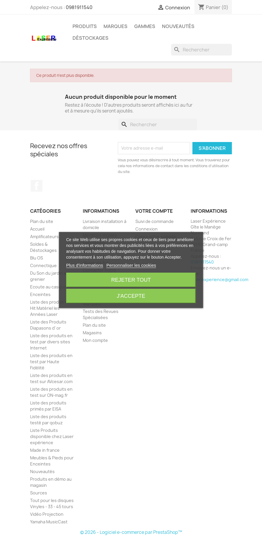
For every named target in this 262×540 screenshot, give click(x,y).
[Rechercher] (201, 50)
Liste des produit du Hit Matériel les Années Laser (50, 308)
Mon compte (95, 340)
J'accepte (131, 296)
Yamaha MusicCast (49, 522)
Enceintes (40, 294)
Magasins (92, 332)
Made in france (45, 450)
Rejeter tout (131, 280)
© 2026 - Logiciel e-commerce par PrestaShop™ (131, 532)
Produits (85, 26)
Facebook (36, 186)
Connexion (146, 229)
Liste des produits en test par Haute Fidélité (51, 362)
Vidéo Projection (46, 514)
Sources (38, 493)
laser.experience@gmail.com (219, 279)
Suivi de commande (154, 221)
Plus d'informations (84, 265)
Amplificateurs (44, 236)
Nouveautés (178, 26)
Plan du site (41, 221)
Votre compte (154, 211)
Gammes (144, 26)
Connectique (43, 265)
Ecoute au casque (48, 287)
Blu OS (36, 258)
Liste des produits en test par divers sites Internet (51, 342)
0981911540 (79, 7)
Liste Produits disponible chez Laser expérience (52, 436)
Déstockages (90, 38)
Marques (115, 26)
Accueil (37, 229)
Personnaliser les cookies (131, 265)
